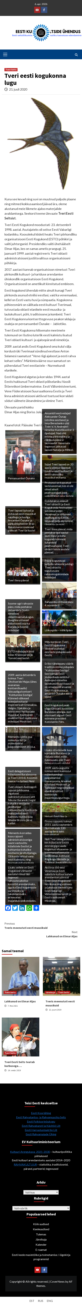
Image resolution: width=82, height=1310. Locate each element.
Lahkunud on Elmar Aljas (41, 934)
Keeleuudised (41, 1229)
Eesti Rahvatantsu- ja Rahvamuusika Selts (41, 1117)
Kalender (41, 1244)
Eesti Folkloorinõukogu (41, 1121)
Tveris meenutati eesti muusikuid (41, 925)
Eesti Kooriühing (41, 1113)
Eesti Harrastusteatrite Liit (41, 1130)
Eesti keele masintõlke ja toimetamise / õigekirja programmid (41, 1257)
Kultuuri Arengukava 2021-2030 (30, 1151)
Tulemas (41, 1234)
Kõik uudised (41, 1224)
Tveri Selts (10, 69)
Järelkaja (50, 992)
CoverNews (57, 1281)
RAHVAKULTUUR (25, 1164)
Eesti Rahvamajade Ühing (41, 1134)
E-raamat (41, 1249)
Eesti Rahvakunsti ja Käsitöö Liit (41, 1125)
